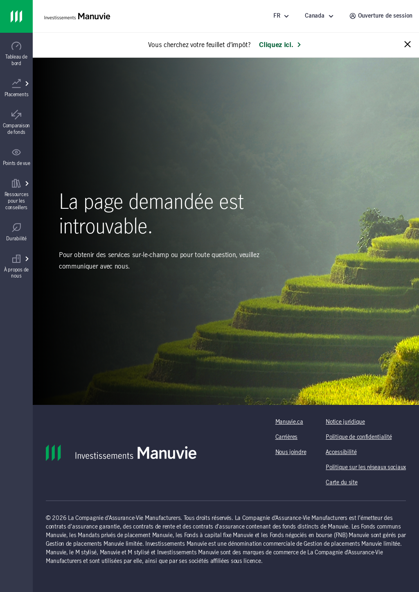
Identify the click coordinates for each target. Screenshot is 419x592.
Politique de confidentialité (359, 437)
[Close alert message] (407, 44)
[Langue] (282, 16)
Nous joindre (290, 452)
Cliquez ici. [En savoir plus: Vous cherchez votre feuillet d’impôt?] (280, 45)
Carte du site (341, 483)
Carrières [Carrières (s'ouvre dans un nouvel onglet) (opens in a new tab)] (286, 437)
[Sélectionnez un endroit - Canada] (320, 16)
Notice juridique (345, 422)
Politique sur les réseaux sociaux (366, 467)
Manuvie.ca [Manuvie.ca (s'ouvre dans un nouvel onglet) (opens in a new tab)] (289, 422)
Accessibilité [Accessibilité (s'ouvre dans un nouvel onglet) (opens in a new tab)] (341, 452)
